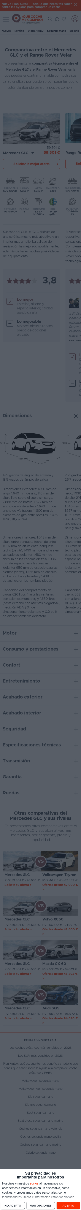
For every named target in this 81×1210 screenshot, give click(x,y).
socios (34, 1183)
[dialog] (40, 1189)
